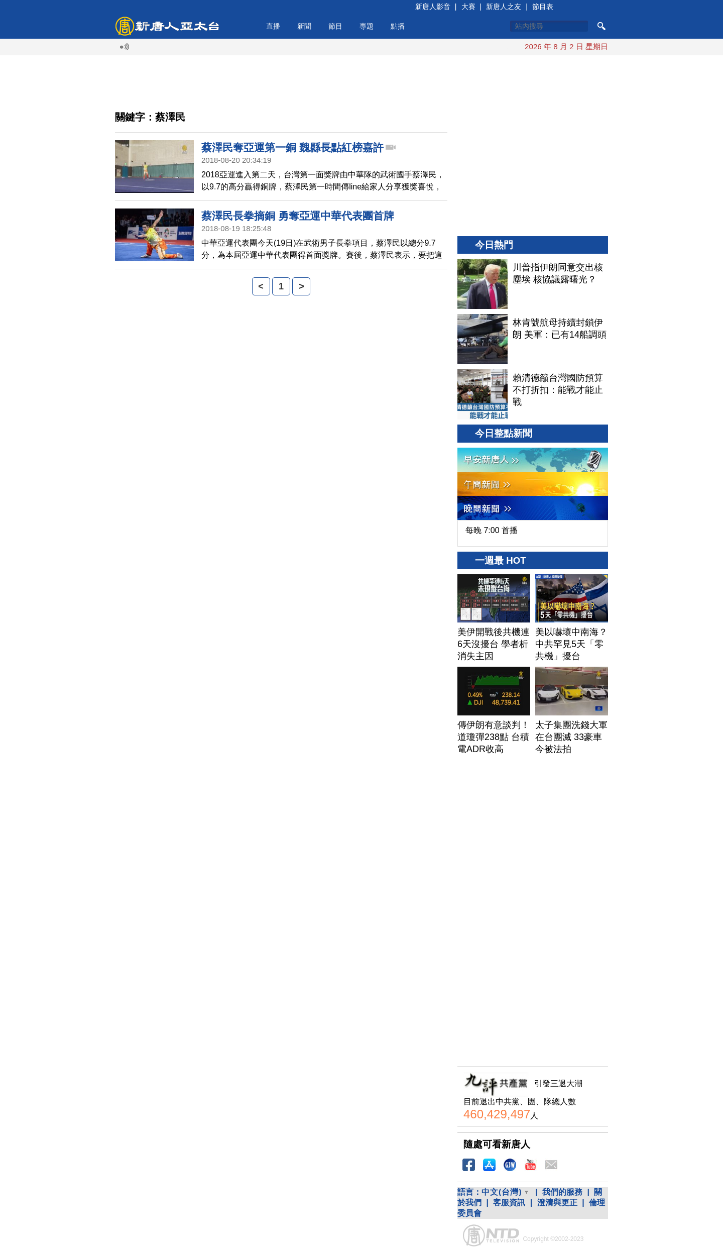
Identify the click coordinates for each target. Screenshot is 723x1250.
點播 (398, 26)
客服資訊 (509, 1202)
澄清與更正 (557, 1202)
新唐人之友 (503, 7)
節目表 (542, 7)
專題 (366, 26)
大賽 (468, 7)
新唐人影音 (432, 7)
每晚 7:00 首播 (491, 530)
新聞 (304, 26)
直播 (273, 26)
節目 (335, 26)
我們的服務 (562, 1192)
